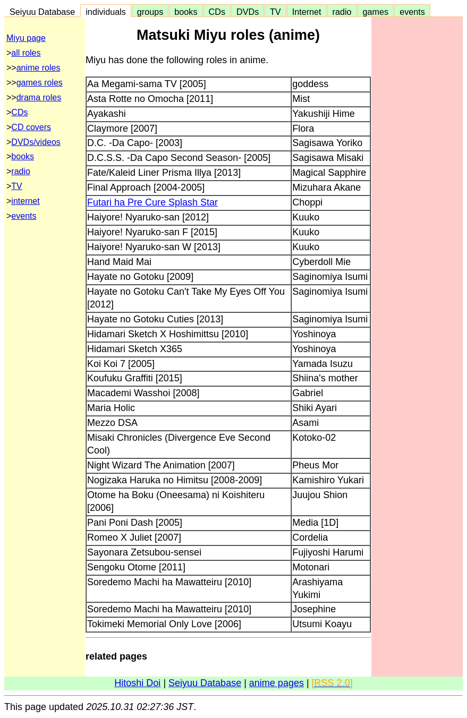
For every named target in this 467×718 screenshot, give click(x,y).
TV (275, 11)
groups (150, 11)
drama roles (38, 97)
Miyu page (26, 37)
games (376, 11)
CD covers (31, 127)
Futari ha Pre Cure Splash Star (152, 202)
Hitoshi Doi (137, 683)
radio (342, 11)
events (412, 11)
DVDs (248, 11)
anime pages (276, 683)
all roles (25, 52)
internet (25, 201)
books (185, 11)
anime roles (38, 67)
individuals (106, 11)
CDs (217, 11)
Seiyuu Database (42, 11)
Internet (306, 11)
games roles (39, 82)
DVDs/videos (35, 142)
